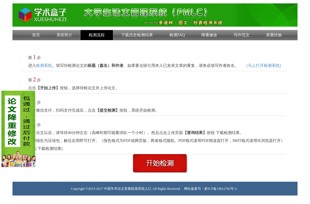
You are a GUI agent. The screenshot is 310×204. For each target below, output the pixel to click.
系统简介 (64, 35)
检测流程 (97, 35)
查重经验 (274, 35)
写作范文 (242, 35)
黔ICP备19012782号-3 (220, 189)
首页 (36, 35)
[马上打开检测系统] (263, 65)
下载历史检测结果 (137, 35)
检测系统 (44, 65)
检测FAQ (177, 35)
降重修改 (209, 35)
